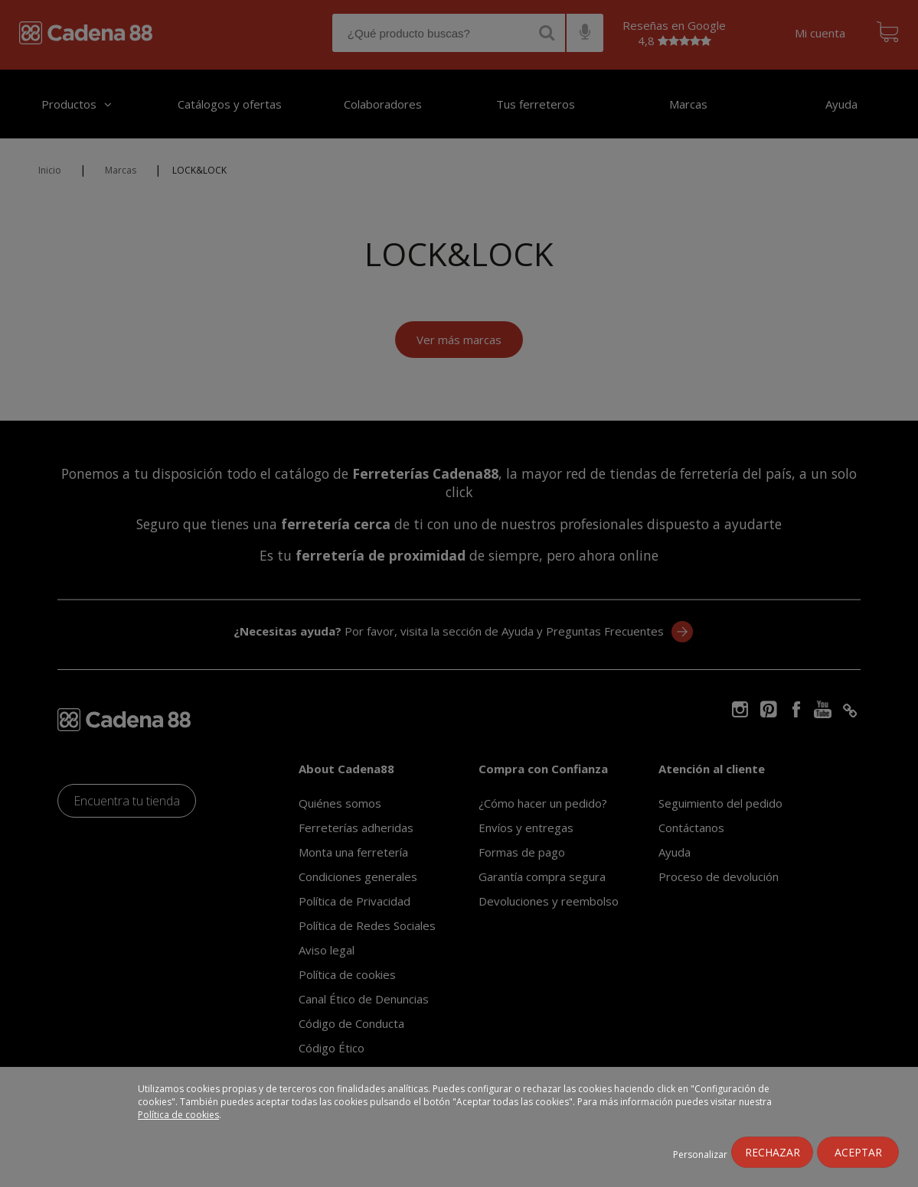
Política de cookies (178, 1114)
